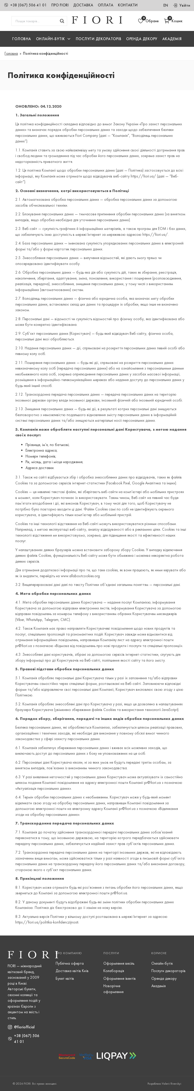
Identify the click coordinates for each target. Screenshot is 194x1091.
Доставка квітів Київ (72, 970)
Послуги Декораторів (99, 38)
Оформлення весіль (118, 963)
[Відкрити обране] (148, 21)
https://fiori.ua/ (143, 176)
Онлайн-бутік (162, 963)
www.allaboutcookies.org (80, 575)
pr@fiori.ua (152, 782)
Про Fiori (60, 5)
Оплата (105, 5)
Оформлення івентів (119, 978)
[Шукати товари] (62, 21)
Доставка (83, 5)
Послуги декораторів (168, 970)
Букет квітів (65, 978)
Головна (21, 38)
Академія (172, 38)
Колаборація (113, 970)
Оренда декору (141, 38)
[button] (53, 39)
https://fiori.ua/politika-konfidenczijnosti (46, 922)
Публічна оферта (70, 963)
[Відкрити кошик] (173, 21)
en (165, 5)
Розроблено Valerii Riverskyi (164, 1084)
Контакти (128, 5)
